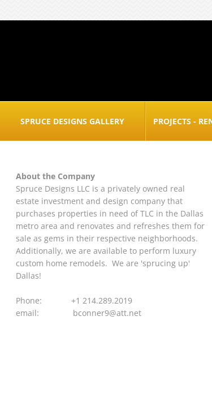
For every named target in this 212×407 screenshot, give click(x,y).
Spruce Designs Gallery (72, 121)
